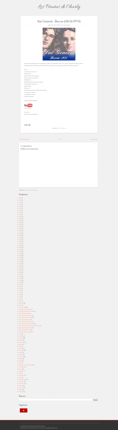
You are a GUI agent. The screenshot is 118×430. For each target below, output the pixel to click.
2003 (20, 264)
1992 (20, 241)
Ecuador (21, 344)
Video (20, 389)
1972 (20, 200)
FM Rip (20, 358)
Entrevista (21, 350)
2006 (20, 270)
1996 (20, 249)
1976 (20, 208)
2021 (20, 301)
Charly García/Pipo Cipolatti (25, 332)
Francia (20, 360)
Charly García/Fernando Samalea (26, 311)
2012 (20, 282)
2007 (20, 272)
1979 (20, 214)
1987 (20, 231)
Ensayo (20, 348)
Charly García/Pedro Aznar (25, 330)
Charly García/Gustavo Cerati (25, 315)
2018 (20, 295)
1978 (20, 212)
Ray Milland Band (23, 379)
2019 (20, 297)
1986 (20, 229)
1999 (20, 255)
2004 (20, 266)
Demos (20, 340)
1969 (20, 198)
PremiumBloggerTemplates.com (51, 428)
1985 (20, 227)
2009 (20, 276)
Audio (25, 108)
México (20, 369)
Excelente (21, 356)
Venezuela (21, 387)
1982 (20, 220)
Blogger (43, 426)
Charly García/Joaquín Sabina (25, 317)
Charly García (22, 307)
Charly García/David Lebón (25, 309)
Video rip (21, 391)
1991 (20, 239)
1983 (20, 222)
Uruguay (21, 385)
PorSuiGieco (21, 375)
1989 (20, 235)
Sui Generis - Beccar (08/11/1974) (59, 21)
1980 (20, 216)
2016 (20, 290)
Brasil (20, 305)
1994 (20, 245)
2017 (20, 292)
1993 (20, 243)
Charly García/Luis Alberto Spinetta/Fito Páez (29, 325)
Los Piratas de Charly (59, 6)
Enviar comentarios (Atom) (31, 190)
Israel (20, 363)
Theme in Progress (28, 428)
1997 (20, 251)
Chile (20, 334)
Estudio (20, 354)
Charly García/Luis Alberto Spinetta (27, 323)
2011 (20, 280)
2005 (20, 268)
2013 (20, 284)
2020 (20, 299)
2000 (20, 257)
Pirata (52, 25)
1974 (59, 128)
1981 (20, 218)
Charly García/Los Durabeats (25, 321)
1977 (20, 210)
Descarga (26, 112)
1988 (20, 233)
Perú (20, 373)
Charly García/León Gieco (24, 319)
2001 (20, 260)
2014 (20, 286)
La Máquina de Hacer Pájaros (25, 365)
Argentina (21, 303)
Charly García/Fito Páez (24, 313)
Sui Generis (63, 128)
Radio (20, 377)
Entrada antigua (94, 139)
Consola (21, 338)
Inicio (60, 139)
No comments (67, 25)
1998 (20, 253)
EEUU (20, 346)
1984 (20, 225)
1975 (20, 206)
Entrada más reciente (24, 139)
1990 (20, 237)
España (20, 352)
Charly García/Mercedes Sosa (25, 327)
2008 (20, 274)
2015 (20, 288)
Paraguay (21, 371)
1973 (20, 202)
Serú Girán (21, 381)
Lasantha (42, 428)
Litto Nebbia (21, 367)
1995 (20, 247)
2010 (20, 278)
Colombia (21, 336)
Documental (21, 342)
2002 (20, 262)
